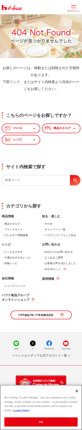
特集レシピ (10, 263)
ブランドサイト (13, 229)
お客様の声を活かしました (60, 263)
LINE (16, 345)
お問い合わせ (51, 244)
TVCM (48, 223)
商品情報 (8, 216)
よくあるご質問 (54, 257)
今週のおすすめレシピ (17, 257)
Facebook (49, 345)
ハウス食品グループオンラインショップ (15, 297)
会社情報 (8, 278)
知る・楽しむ (51, 216)
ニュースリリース (14, 285)
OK (41, 421)
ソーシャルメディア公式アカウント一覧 (39, 355)
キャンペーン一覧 (55, 229)
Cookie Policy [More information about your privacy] (21, 410)
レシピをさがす (13, 251)
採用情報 (48, 278)
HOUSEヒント (53, 269)
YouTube (66, 345)
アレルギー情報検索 (16, 235)
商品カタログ (12, 223)
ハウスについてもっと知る (60, 235)
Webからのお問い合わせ (59, 251)
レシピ (6, 244)
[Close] (77, 391)
